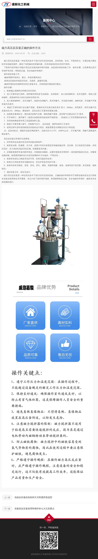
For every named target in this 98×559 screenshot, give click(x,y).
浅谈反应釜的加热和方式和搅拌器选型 (33, 497)
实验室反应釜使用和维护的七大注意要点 (34, 508)
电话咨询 (93, 125)
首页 (35, 26)
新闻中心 (45, 26)
